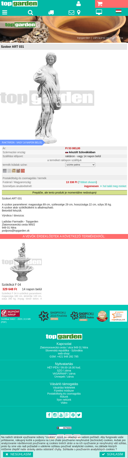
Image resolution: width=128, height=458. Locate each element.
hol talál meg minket (114, 186)
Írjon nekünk (64, 399)
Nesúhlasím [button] (18, 454)
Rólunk (64, 396)
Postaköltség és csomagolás (64, 393)
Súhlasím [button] (112, 454)
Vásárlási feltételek (64, 387)
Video (64, 402)
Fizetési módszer (64, 390)
